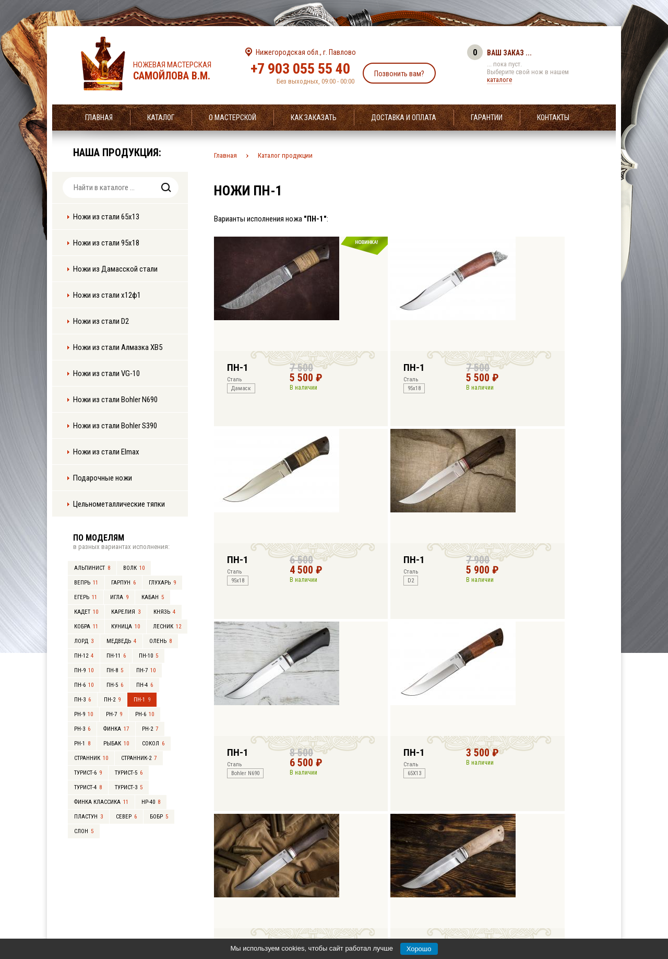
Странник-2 (139, 758)
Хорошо (419, 949)
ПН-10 (148, 655)
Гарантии (487, 117)
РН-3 (82, 729)
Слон (83, 831)
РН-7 (114, 714)
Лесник (167, 626)
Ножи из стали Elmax (106, 452)
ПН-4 (144, 685)
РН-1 (82, 743)
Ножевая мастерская (181, 71)
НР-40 (150, 802)
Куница (125, 626)
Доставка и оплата (403, 117)
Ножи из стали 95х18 (106, 243)
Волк (134, 568)
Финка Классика (101, 802)
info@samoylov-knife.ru (411, 886)
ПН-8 (114, 670)
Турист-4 (88, 787)
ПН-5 (114, 685)
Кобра (86, 626)
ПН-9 (83, 670)
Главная (99, 117)
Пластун (88, 816)
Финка (116, 729)
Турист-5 (128, 772)
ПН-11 (116, 655)
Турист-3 (128, 787)
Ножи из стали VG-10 (106, 373)
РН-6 (144, 714)
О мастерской (232, 117)
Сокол (153, 743)
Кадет (86, 612)
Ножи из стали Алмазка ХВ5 (117, 347)
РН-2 (150, 729)
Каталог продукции (285, 155)
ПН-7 (146, 670)
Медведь (121, 641)
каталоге (499, 80)
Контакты (553, 117)
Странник (91, 758)
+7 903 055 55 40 (300, 68)
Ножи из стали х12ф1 (107, 295)
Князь (164, 612)
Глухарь (162, 582)
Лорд (83, 641)
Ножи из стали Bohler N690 (115, 399)
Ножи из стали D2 (101, 321)
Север (126, 816)
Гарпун (123, 582)
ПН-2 (112, 699)
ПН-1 (142, 699)
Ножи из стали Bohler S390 (115, 425)
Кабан (152, 597)
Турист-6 (88, 772)
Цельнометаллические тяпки (119, 504)
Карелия (125, 612)
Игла (119, 597)
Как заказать (314, 117)
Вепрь (86, 582)
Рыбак (116, 743)
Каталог (160, 117)
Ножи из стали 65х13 (106, 216)
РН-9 (83, 714)
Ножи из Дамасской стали (115, 269)
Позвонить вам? (399, 73)
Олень (160, 641)
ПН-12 (83, 655)
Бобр (159, 816)
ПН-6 (83, 685)
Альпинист (92, 568)
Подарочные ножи (102, 478)
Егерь (85, 597)
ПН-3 (82, 699)
